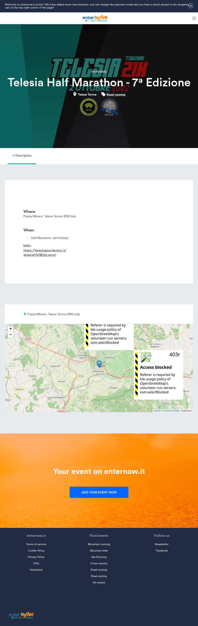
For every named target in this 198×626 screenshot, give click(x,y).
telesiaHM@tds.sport (39, 255)
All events (99, 582)
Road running (116, 94)
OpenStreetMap (172, 410)
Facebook (162, 550)
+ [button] (10, 329)
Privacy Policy (36, 557)
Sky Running (99, 557)
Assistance (36, 569)
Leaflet (157, 410)
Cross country (99, 563)
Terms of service (36, 544)
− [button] (10, 335)
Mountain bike (99, 550)
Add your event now (99, 492)
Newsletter (162, 544)
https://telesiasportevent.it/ (45, 250)
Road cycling (99, 576)
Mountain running (99, 544)
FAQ (36, 563)
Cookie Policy (36, 550)
